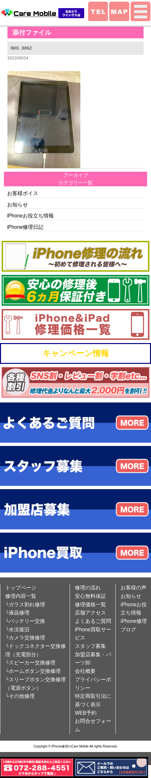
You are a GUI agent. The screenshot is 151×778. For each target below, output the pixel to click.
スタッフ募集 (90, 646)
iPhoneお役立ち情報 (30, 215)
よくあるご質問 (93, 621)
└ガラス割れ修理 (25, 604)
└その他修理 (20, 696)
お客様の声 (133, 587)
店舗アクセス (90, 612)
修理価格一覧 (90, 604)
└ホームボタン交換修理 (33, 671)
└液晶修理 (17, 612)
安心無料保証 (90, 596)
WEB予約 (86, 713)
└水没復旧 (17, 629)
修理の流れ (88, 587)
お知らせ (17, 204)
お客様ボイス (22, 193)
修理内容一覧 (20, 596)
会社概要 (85, 671)
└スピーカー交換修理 (30, 662)
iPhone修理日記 (25, 227)
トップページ (20, 587)
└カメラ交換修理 (25, 637)
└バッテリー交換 (25, 621)
